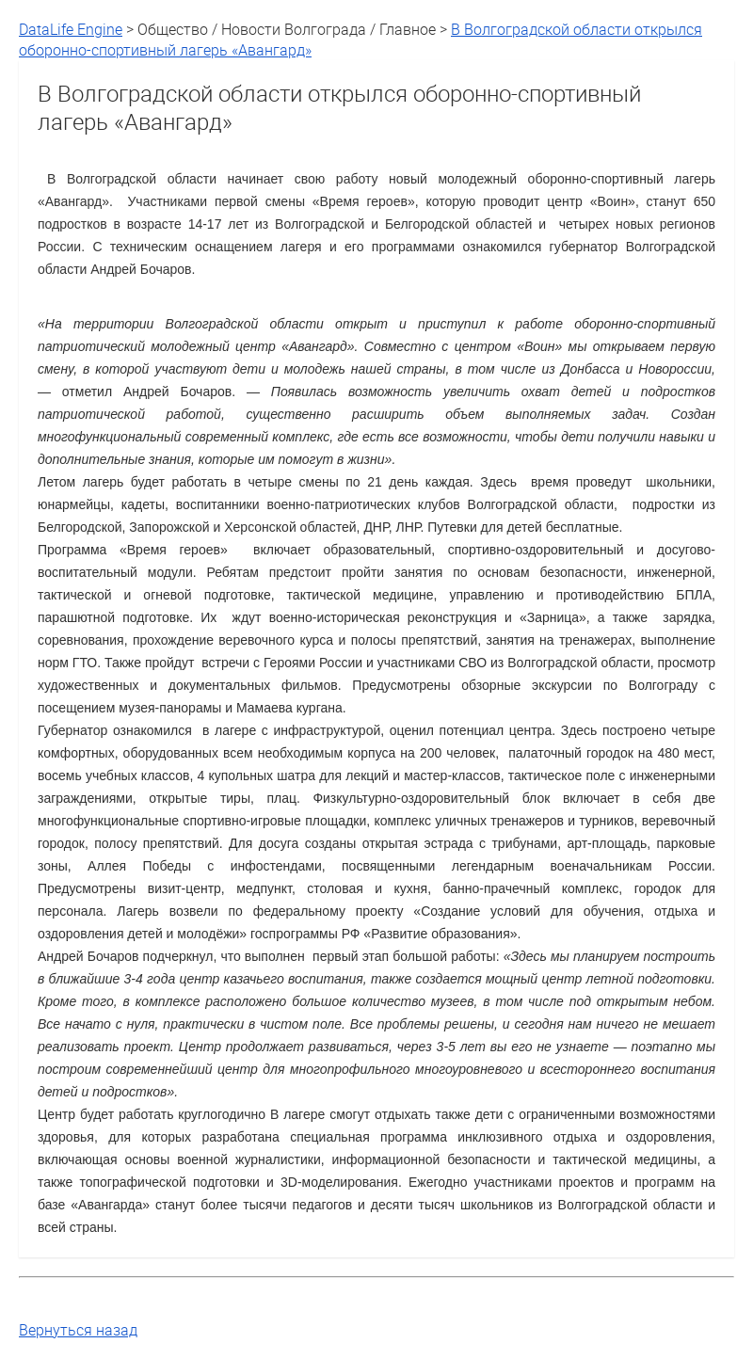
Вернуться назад (78, 1329)
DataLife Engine (70, 29)
